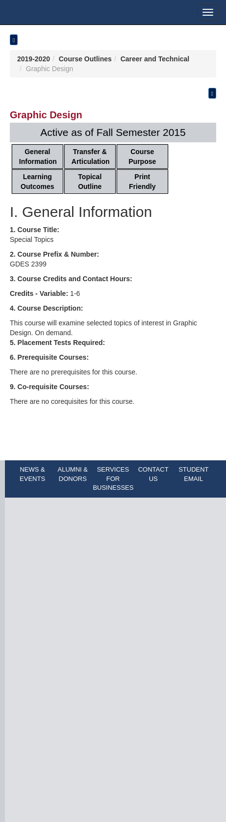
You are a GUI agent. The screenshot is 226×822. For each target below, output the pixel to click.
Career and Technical (155, 59)
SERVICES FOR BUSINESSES (113, 478)
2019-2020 (33, 59)
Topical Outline (89, 181)
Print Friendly (142, 181)
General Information (38, 156)
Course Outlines (85, 59)
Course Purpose (142, 156)
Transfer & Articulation (91, 156)
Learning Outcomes (37, 181)
